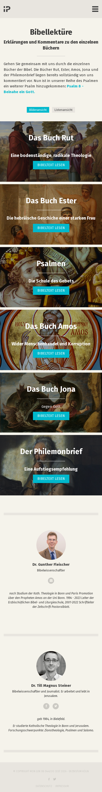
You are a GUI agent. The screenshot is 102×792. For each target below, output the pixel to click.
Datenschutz (44, 786)
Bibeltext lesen (51, 165)
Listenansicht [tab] (64, 110)
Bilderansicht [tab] (38, 110)
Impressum (62, 786)
